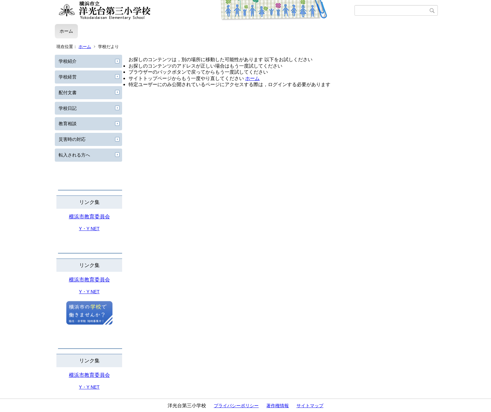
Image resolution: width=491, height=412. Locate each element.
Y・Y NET (89, 228)
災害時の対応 (72, 139)
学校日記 (68, 108)
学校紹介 (68, 61)
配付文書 (68, 92)
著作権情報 (277, 405)
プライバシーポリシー (236, 405)
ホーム (66, 31)
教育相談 (68, 123)
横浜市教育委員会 (89, 216)
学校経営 (68, 76)
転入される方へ (74, 155)
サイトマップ (309, 405)
